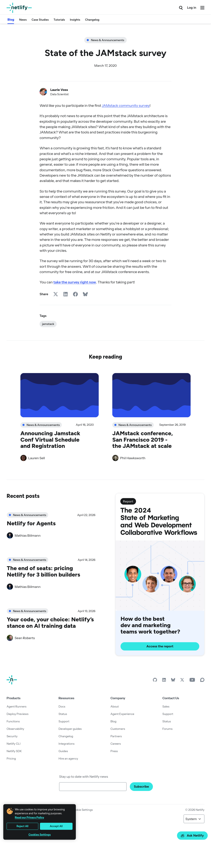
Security (12, 736)
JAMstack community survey (126, 105)
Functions (13, 721)
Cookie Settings (82, 810)
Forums (167, 729)
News (23, 19)
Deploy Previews (17, 714)
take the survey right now (74, 282)
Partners (116, 736)
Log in (191, 8)
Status (63, 714)
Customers (117, 729)
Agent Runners (16, 706)
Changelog (92, 19)
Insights (75, 19)
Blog (10, 19)
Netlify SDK (14, 751)
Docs (62, 706)
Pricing (11, 758)
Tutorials (59, 19)
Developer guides (70, 729)
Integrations (66, 744)
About (114, 706)
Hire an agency (68, 758)
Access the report (160, 646)
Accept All (56, 826)
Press (114, 751)
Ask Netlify (192, 835)
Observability (15, 729)
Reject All (22, 826)
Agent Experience (122, 714)
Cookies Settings (39, 834)
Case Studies (40, 19)
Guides (63, 751)
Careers (115, 744)
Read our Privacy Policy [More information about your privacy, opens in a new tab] (29, 817)
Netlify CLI (13, 744)
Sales (165, 706)
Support (64, 721)
